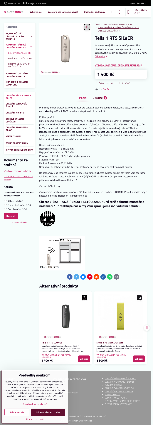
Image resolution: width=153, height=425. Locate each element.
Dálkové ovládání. (14, 201)
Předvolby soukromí (72, 416)
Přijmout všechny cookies (48, 412)
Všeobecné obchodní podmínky (17, 170)
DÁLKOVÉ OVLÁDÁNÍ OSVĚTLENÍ (119, 388)
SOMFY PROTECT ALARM (116, 397)
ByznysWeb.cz (85, 420)
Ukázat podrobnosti (35, 419)
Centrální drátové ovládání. (18, 205)
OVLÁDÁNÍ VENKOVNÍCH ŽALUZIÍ (119, 381)
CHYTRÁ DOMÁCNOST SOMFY (118, 404)
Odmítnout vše (17, 412)
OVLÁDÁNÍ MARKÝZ (113, 385)
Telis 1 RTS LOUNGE (52, 342)
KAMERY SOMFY (112, 394)
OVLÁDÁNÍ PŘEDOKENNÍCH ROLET (120, 378)
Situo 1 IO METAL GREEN (109, 342)
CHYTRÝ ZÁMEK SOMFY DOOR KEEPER (122, 400)
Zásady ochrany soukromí (93, 416)
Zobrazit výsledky (19, 222)
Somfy (106, 89)
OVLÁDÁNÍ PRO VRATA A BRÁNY (119, 391)
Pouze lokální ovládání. (16, 209)
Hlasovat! (10, 216)
